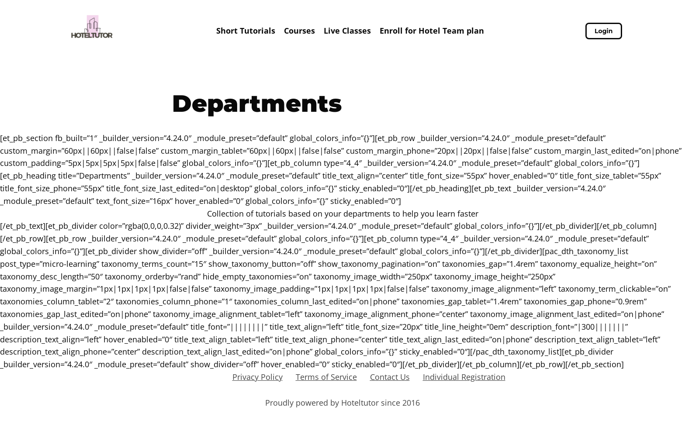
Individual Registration (464, 377)
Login (603, 31)
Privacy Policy (257, 377)
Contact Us (390, 377)
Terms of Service (326, 377)
